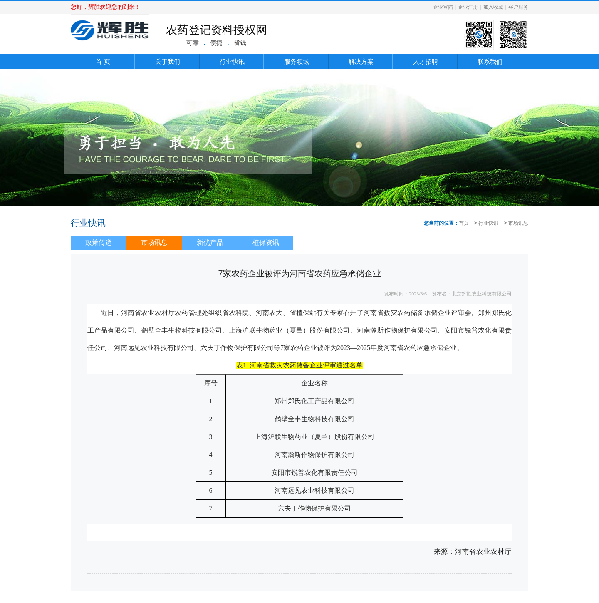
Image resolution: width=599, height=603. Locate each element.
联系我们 (490, 61)
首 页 (103, 61)
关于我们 (167, 61)
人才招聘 (425, 61)
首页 (464, 223)
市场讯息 (518, 223)
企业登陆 (443, 7)
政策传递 (98, 242)
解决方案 (361, 61)
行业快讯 (232, 61)
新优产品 (210, 242)
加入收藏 (493, 7)
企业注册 (468, 7)
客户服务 (518, 7)
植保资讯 (265, 242)
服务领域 (296, 61)
